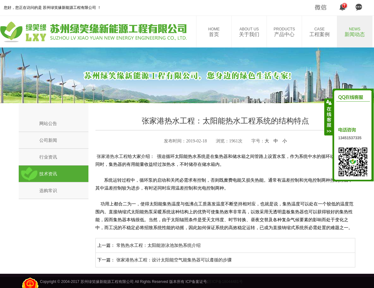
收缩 (328, 116)
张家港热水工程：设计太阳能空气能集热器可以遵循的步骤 (174, 259)
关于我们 (249, 32)
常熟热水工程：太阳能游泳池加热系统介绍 (158, 245)
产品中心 (284, 32)
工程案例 (319, 32)
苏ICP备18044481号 (225, 281)
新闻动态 (354, 32)
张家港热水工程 (111, 156)
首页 (214, 32)
